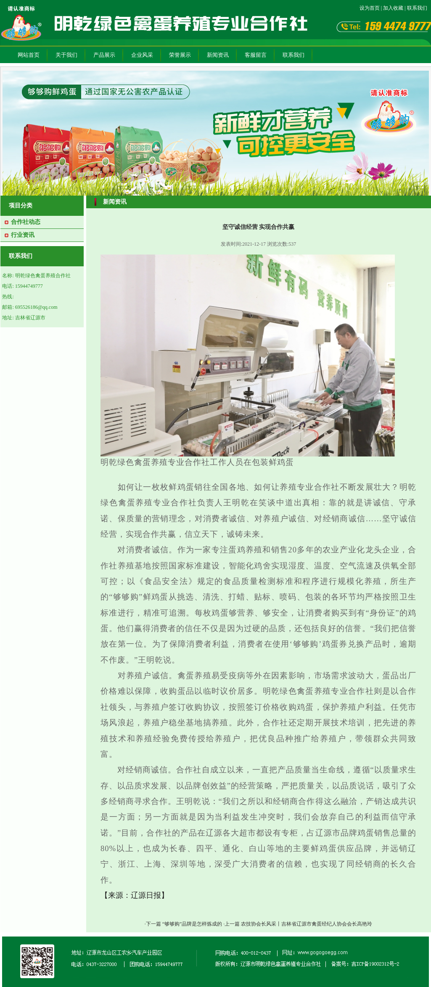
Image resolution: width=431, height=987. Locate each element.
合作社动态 (25, 222)
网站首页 (29, 55)
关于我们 (66, 55)
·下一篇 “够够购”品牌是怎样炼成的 (184, 924)
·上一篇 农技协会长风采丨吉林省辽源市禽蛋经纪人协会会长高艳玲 (297, 924)
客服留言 (256, 55)
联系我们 (417, 8)
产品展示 (104, 55)
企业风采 (142, 55)
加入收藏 (393, 8)
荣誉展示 (180, 55)
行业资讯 (22, 235)
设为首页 (370, 8)
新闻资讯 (218, 55)
